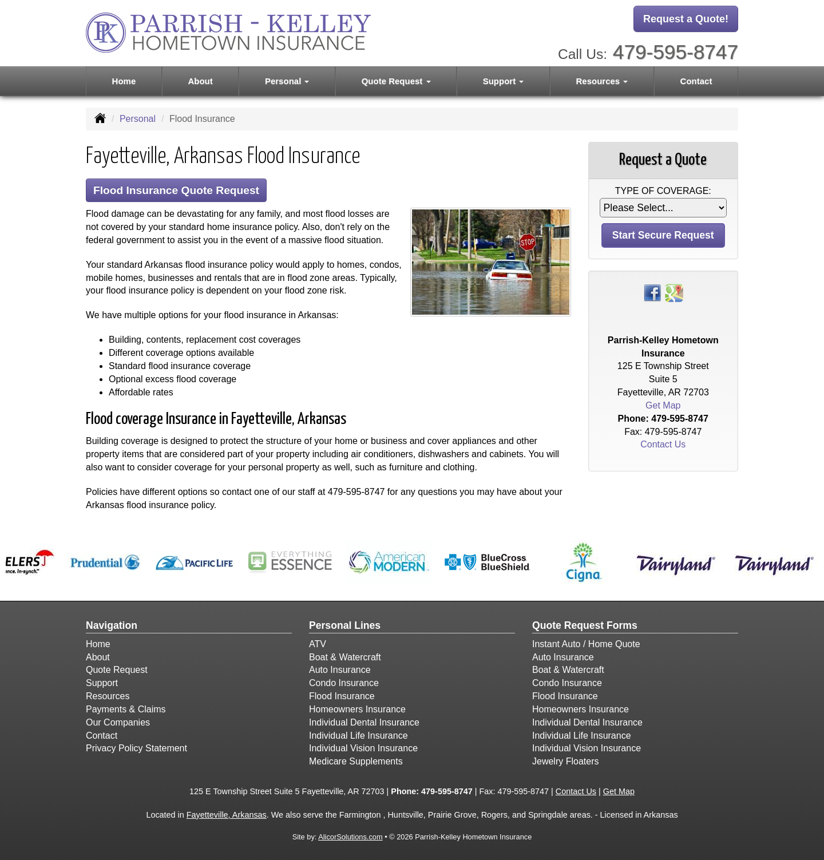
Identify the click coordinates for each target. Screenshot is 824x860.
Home (124, 81)
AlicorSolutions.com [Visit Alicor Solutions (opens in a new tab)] (350, 837)
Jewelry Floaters (565, 761)
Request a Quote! (685, 19)
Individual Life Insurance (358, 735)
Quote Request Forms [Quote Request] (584, 625)
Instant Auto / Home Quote (586, 644)
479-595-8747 (675, 52)
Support (102, 683)
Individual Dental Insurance (364, 722)
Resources (107, 696)
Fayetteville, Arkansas (227, 814)
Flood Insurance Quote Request (176, 190)
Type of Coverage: (663, 191)
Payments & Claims (126, 709)
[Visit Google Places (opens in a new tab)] (674, 292)
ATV (317, 644)
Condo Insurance (344, 683)
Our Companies (118, 722)
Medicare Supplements (356, 761)
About (200, 81)
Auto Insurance (340, 670)
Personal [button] (287, 81)
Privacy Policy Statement (136, 748)
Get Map (662, 405)
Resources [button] (602, 81)
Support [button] (503, 81)
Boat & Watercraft (345, 657)
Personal (138, 119)
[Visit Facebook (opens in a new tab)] (652, 292)
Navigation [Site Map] (111, 625)
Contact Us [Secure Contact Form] (663, 444)
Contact (696, 81)
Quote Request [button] (396, 81)
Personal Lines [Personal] (345, 625)
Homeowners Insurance (357, 709)
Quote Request (117, 670)
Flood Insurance (342, 696)
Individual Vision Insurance (363, 748)
